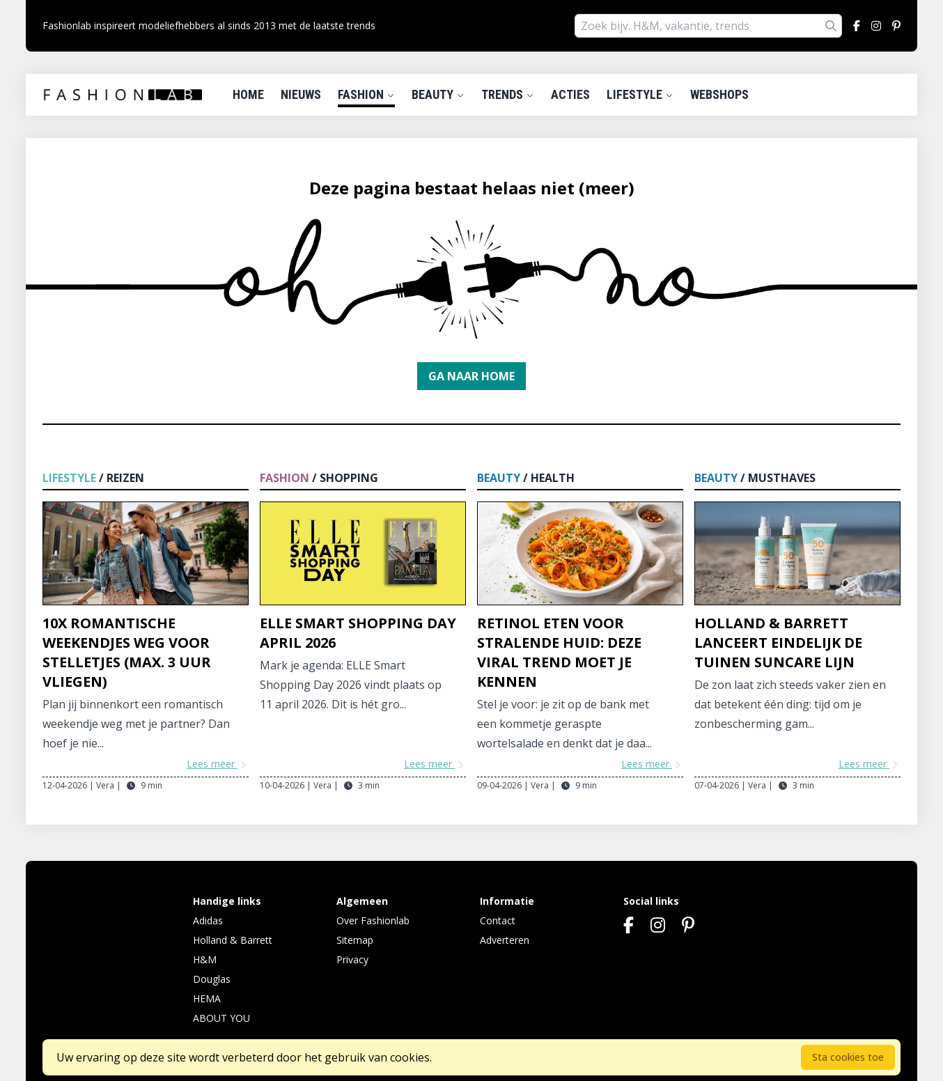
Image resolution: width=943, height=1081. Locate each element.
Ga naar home (471, 376)
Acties (570, 94)
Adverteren (504, 940)
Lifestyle (640, 94)
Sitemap (354, 940)
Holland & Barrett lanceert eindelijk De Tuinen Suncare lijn (778, 642)
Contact (497, 920)
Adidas (208, 920)
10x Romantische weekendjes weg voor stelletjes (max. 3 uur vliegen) (126, 652)
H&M (205, 959)
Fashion (366, 94)
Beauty (438, 94)
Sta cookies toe (848, 1057)
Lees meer (218, 763)
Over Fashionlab (373, 920)
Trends (507, 94)
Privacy (352, 959)
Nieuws (301, 94)
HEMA (207, 998)
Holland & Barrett (232, 940)
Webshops (719, 94)
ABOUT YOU (221, 1018)
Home (248, 94)
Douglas (212, 979)
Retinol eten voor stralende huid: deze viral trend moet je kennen (559, 652)
